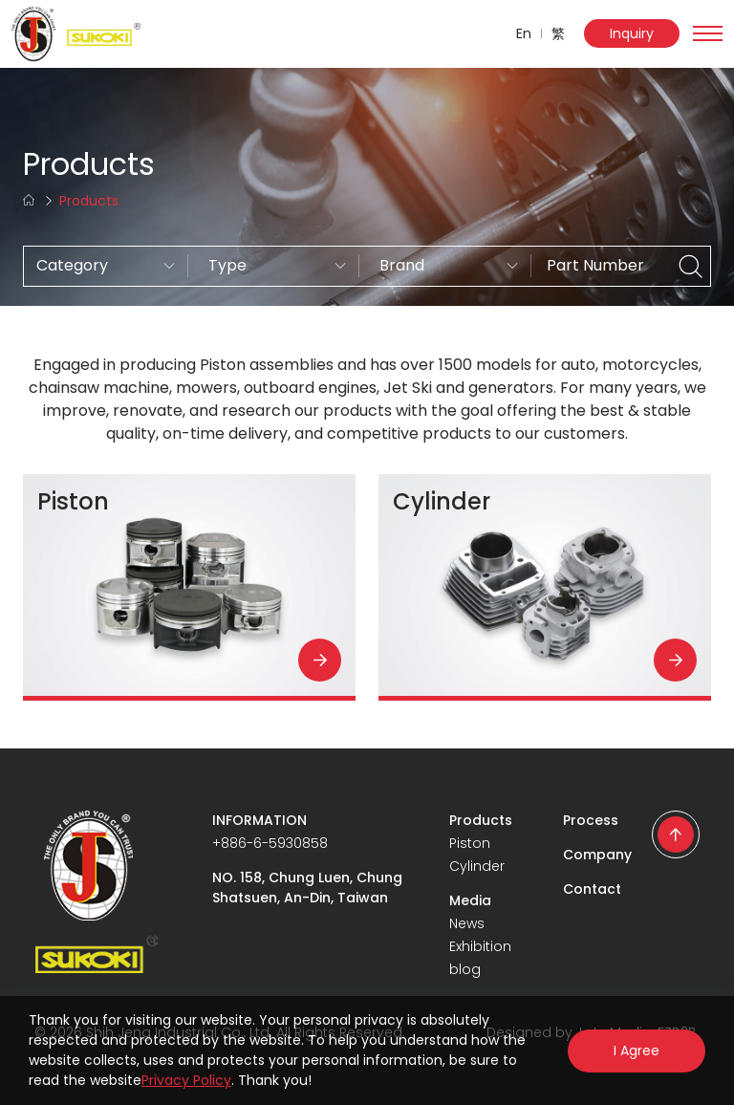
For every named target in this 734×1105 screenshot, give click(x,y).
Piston (469, 843)
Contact (592, 889)
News (467, 923)
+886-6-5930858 (270, 843)
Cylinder (477, 866)
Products (480, 820)
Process (590, 820)
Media (470, 900)
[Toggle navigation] (707, 33)
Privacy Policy (186, 1080)
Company (597, 854)
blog (465, 969)
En (523, 33)
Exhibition (480, 946)
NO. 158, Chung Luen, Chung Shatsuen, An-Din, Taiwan (307, 887)
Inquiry (632, 33)
